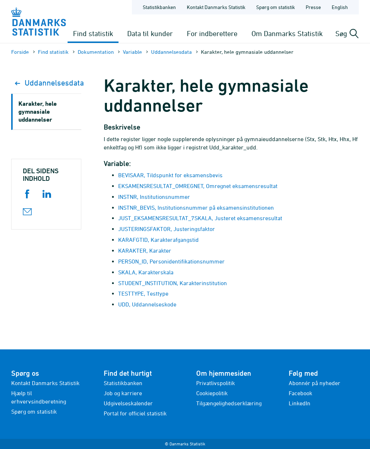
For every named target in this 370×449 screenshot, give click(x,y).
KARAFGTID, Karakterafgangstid (158, 239)
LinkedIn (299, 403)
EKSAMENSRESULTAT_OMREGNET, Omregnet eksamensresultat (198, 186)
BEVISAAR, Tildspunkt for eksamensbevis (170, 175)
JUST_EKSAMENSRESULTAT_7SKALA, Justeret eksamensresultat (200, 218)
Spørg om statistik (34, 411)
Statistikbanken (159, 7)
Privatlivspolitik (215, 383)
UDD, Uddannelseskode (147, 304)
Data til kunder (150, 33)
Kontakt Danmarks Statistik (45, 383)
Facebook (300, 393)
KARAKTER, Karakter (144, 250)
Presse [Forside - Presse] (313, 7)
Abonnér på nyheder (314, 383)
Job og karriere (123, 393)
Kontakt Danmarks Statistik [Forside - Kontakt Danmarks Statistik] (216, 7)
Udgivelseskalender (128, 403)
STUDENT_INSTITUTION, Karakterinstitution (172, 283)
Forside (20, 52)
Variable (132, 52)
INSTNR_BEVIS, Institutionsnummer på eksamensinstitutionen (196, 207)
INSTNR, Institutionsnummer (154, 196)
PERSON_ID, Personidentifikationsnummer (171, 261)
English (340, 7)
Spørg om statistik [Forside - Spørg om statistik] (275, 7)
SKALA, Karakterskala (145, 272)
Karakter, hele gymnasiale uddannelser (37, 111)
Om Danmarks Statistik (287, 33)
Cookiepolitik (212, 393)
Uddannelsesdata (171, 52)
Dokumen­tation (96, 52)
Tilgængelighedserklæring (229, 403)
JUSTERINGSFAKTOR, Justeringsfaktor (166, 229)
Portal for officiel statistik (135, 413)
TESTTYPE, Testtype (143, 293)
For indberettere (212, 33)
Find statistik (93, 33)
